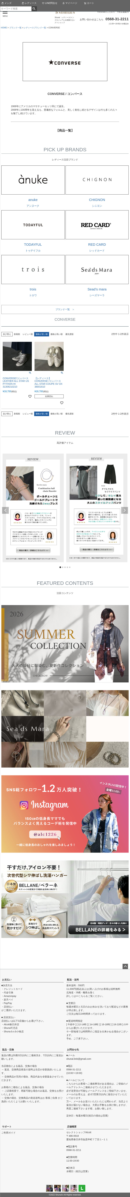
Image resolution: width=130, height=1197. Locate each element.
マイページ (69, 3)
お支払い (7, 979)
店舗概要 (72, 1126)
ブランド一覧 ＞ (65, 309)
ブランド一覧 (15, 28)
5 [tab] (70, 567)
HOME (4, 28)
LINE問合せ (49, 3)
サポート (7, 1126)
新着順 (17, 334)
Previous (5, 510)
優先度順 (69, 334)
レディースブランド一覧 (35, 28)
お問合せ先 (73, 1049)
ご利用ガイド (8, 1132)
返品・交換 (8, 1049)
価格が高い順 (56, 334)
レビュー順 (28, 334)
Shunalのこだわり (107, 12)
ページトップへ (125, 966)
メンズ (6, 3)
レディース (29, 3)
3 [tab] (65, 567)
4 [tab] (67, 567)
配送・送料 (73, 979)
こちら (82, 996)
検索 (34, 8)
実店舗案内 (123, 12)
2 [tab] (63, 567)
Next (124, 510)
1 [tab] (60, 567)
